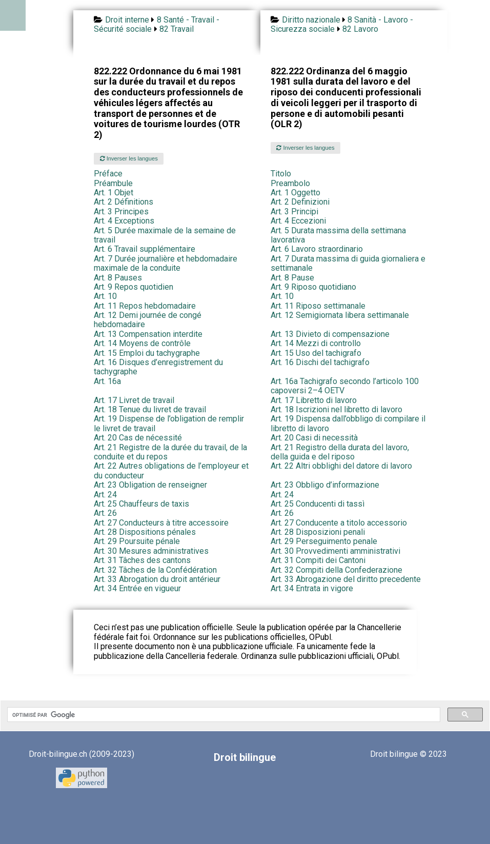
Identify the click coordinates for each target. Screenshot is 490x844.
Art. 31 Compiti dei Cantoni (318, 560)
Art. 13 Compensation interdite (148, 334)
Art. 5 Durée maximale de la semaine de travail (165, 235)
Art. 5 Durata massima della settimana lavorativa (338, 235)
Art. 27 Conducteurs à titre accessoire (161, 523)
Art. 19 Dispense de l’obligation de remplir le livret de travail (169, 423)
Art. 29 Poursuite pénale (137, 541)
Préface (108, 173)
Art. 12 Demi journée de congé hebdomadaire (147, 319)
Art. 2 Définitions (123, 202)
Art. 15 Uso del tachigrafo (316, 353)
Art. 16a (107, 381)
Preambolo (290, 183)
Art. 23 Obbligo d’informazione (325, 485)
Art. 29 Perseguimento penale (324, 541)
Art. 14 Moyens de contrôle (142, 343)
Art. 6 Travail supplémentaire (144, 249)
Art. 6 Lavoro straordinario (317, 249)
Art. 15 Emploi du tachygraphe (147, 353)
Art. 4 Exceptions (124, 221)
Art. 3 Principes (121, 211)
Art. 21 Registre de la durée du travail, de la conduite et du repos (170, 452)
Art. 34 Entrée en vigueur (137, 588)
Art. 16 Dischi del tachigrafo (320, 362)
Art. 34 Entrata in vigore (312, 588)
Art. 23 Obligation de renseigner (150, 485)
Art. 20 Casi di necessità (314, 438)
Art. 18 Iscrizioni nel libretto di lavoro (336, 409)
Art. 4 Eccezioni (298, 221)
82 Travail (176, 29)
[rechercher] (222, 714)
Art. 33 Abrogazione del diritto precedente (346, 579)
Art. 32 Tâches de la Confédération (155, 570)
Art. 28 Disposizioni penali (318, 532)
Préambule (113, 183)
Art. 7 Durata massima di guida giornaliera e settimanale (348, 263)
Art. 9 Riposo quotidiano (313, 287)
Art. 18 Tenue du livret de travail (150, 409)
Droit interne (127, 20)
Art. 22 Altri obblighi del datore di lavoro (341, 466)
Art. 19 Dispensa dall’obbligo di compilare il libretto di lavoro (348, 423)
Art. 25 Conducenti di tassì (317, 504)
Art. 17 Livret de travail (134, 400)
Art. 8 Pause (292, 278)
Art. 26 (105, 513)
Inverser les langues (129, 158)
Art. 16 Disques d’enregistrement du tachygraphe (158, 366)
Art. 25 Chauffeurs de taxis (141, 504)
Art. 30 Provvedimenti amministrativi (335, 551)
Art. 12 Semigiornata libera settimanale (340, 315)
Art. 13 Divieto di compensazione (330, 334)
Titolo (281, 173)
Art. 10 (105, 296)
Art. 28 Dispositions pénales (145, 532)
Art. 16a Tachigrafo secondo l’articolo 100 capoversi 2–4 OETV (345, 385)
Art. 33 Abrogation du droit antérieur (157, 579)
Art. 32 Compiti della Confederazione (336, 570)
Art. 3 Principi (294, 211)
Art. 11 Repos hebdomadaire (145, 306)
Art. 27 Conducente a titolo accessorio (339, 523)
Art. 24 (105, 494)
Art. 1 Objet (113, 192)
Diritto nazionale (311, 20)
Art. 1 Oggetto (295, 192)
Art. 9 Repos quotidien (133, 287)
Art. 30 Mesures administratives (151, 551)
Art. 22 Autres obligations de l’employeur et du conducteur (171, 470)
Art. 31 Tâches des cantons (142, 560)
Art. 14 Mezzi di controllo (316, 343)
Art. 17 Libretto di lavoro (314, 400)
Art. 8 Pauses (118, 278)
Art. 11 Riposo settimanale (318, 306)
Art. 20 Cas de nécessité (138, 438)
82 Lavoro (360, 29)
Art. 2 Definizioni (300, 202)
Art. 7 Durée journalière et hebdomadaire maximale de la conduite (165, 263)
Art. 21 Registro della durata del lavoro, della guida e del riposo (340, 452)
